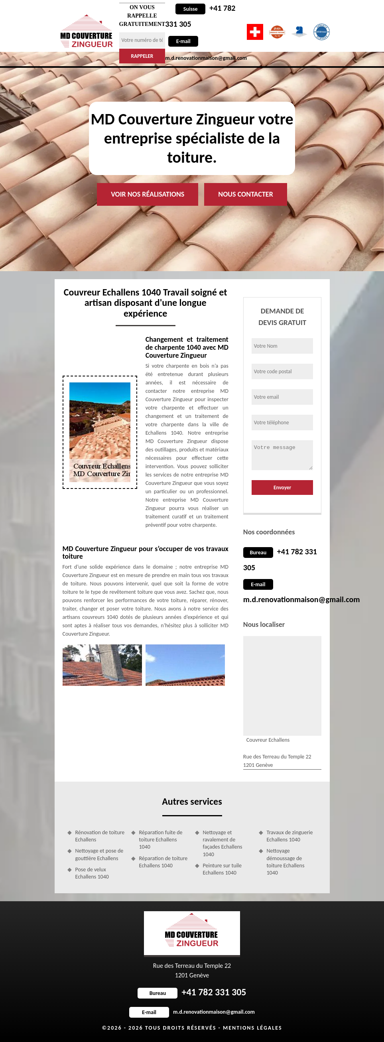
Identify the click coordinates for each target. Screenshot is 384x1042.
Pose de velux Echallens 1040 (92, 873)
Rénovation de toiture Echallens (100, 836)
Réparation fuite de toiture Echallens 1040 (161, 839)
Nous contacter (245, 194)
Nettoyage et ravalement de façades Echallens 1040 (222, 843)
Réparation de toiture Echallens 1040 (163, 862)
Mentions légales (252, 1027)
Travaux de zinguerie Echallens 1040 (290, 836)
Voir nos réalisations (147, 194)
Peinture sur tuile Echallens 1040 (222, 869)
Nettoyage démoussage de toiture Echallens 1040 (286, 861)
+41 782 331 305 (192, 992)
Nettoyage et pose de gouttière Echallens (99, 854)
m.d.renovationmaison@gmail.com (301, 599)
